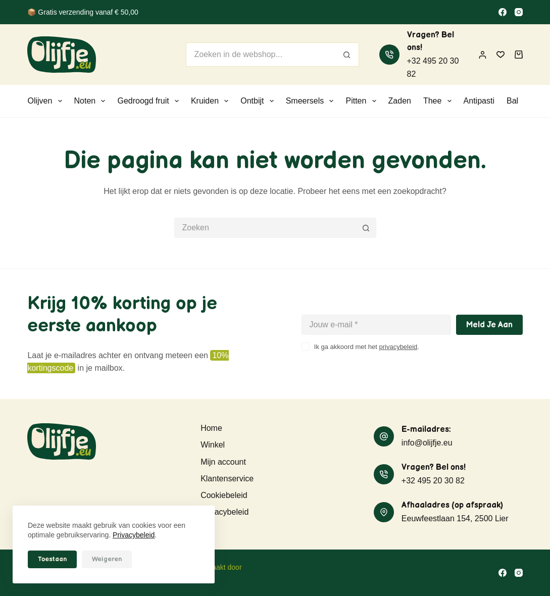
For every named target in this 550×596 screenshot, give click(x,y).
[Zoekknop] (347, 54)
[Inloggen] (482, 55)
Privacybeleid (134, 535)
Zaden (399, 100)
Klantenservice (227, 478)
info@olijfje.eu (427, 442)
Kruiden (211, 101)
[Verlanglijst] (500, 55)
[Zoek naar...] (260, 54)
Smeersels (312, 101)
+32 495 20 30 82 (433, 480)
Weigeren (107, 559)
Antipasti (479, 100)
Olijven (46, 101)
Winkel (213, 444)
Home (211, 428)
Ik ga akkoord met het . (366, 347)
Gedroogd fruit (149, 101)
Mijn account (223, 462)
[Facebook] (502, 12)
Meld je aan (489, 325)
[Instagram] (519, 12)
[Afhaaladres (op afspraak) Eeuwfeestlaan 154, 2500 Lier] (384, 512)
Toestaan (52, 559)
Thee (439, 101)
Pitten (362, 101)
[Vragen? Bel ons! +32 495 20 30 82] (389, 54)
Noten (92, 101)
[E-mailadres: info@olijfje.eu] (384, 436)
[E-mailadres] (376, 325)
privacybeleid (398, 347)
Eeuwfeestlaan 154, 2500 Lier (455, 518)
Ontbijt (258, 101)
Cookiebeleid (224, 495)
